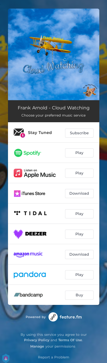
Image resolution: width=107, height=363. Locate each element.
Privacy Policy (36, 340)
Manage (37, 346)
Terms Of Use (70, 340)
